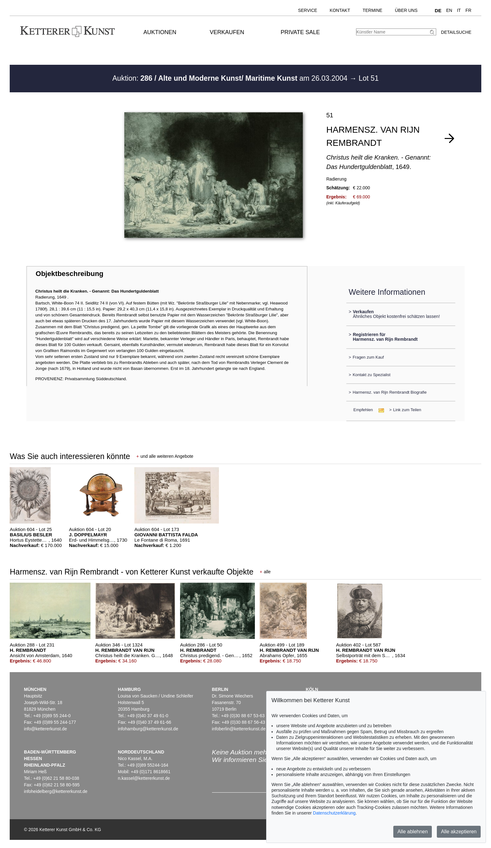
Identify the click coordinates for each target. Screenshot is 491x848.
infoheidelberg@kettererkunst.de (56, 791)
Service (307, 10)
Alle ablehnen (412, 831)
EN (449, 10)
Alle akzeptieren (459, 831)
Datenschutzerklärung (334, 812)
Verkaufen (227, 32)
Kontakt (340, 10)
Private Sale (300, 32)
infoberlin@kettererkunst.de (239, 728)
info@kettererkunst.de (45, 728)
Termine (372, 10)
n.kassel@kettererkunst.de (144, 778)
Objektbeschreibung (69, 274)
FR (469, 10)
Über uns (406, 10)
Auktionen (159, 32)
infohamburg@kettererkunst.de (148, 728)
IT (459, 10)
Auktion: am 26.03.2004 (230, 78)
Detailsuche (456, 32)
